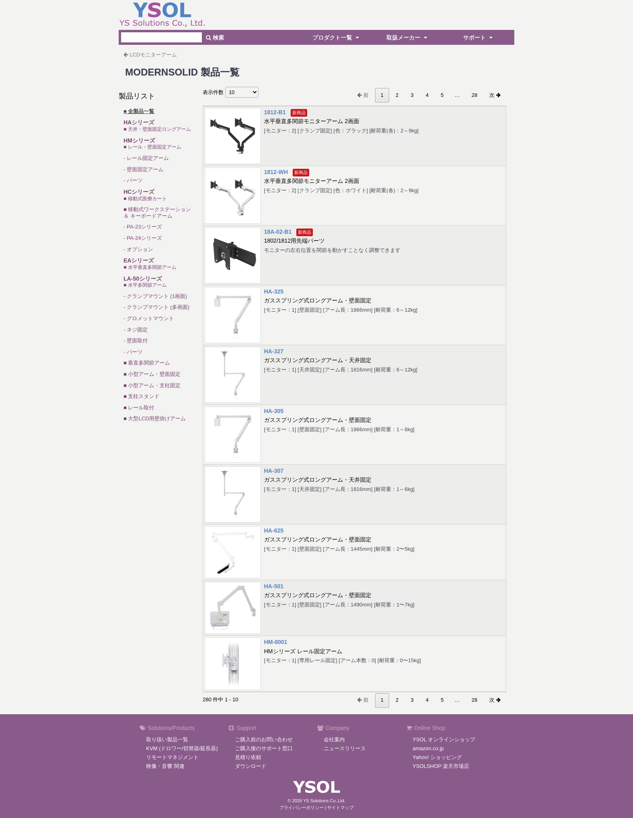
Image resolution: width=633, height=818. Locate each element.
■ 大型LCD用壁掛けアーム (155, 418)
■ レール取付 (139, 408)
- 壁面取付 (136, 341)
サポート (479, 37)
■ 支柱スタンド (141, 396)
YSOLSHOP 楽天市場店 (441, 766)
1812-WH (276, 172)
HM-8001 (275, 642)
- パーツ (133, 180)
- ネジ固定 (136, 330)
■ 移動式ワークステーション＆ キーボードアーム (157, 212)
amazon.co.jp (428, 748)
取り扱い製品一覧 (167, 739)
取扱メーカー (407, 37)
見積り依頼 (248, 757)
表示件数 (230, 92)
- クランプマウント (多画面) (156, 307)
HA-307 (273, 471)
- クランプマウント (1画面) (155, 296)
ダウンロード (250, 766)
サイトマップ (340, 807)
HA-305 (273, 411)
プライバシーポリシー (301, 807)
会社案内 (334, 739)
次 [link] (495, 95)
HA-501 (273, 586)
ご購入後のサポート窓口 (264, 748)
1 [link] (382, 95)
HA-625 (273, 530)
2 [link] (397, 95)
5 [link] (442, 95)
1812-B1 (275, 112)
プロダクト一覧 (336, 37)
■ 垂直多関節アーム (147, 363)
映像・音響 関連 (165, 766)
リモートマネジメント (172, 757)
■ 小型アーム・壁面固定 (152, 374)
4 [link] (426, 95)
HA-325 (273, 291)
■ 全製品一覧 (139, 111)
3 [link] (412, 95)
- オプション (138, 249)
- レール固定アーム (146, 158)
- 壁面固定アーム (143, 169)
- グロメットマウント (149, 318)
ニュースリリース (345, 748)
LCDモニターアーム (153, 55)
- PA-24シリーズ (143, 238)
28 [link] (474, 95)
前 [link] (363, 95)
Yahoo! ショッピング (437, 757)
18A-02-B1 (277, 232)
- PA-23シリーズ (143, 227)
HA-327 (273, 351)
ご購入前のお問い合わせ (264, 739)
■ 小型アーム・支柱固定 (152, 385)
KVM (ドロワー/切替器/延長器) (182, 748)
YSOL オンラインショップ (444, 739)
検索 (215, 37)
